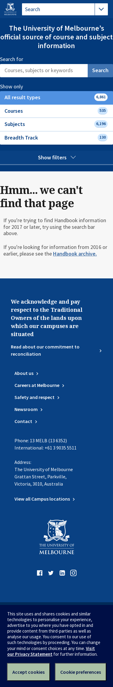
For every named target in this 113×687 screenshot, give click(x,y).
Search (100, 70)
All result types (56, 97)
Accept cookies (28, 672)
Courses (56, 111)
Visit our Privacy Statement (51, 651)
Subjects (56, 124)
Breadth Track (56, 137)
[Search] (44, 70)
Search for (11, 59)
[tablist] (65, 9)
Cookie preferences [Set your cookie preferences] (80, 672)
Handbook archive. (75, 253)
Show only (18, 86)
